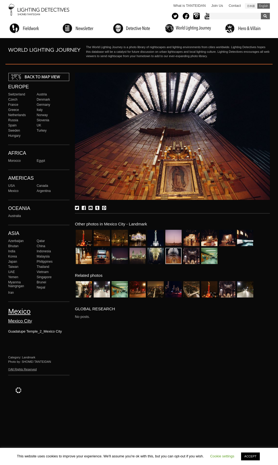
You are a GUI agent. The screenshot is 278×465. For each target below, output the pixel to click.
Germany (43, 105)
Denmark (43, 99)
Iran (11, 292)
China (41, 246)
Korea (12, 256)
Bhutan (13, 246)
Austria (42, 94)
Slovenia (43, 120)
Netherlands (17, 115)
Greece (13, 110)
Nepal (41, 287)
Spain (12, 125)
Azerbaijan (16, 241)
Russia (13, 120)
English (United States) (263, 6)
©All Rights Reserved (22, 369)
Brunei (41, 282)
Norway (42, 115)
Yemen (13, 277)
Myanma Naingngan (16, 284)
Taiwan (13, 267)
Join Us (217, 6)
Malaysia (43, 256)
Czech (12, 99)
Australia (14, 216)
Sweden (14, 130)
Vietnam (43, 272)
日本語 (251, 6)
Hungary (14, 136)
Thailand (43, 267)
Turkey (41, 130)
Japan (12, 262)
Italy (40, 110)
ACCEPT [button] (250, 456)
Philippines (44, 262)
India (11, 251)
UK (39, 125)
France (13, 105)
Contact (235, 6)
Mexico (13, 191)
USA (11, 186)
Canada (42, 186)
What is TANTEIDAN (189, 6)
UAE (11, 272)
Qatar (41, 241)
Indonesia (44, 251)
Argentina (44, 191)
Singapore (44, 277)
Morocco (14, 161)
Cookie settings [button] (222, 456)
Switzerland (16, 94)
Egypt (41, 161)
